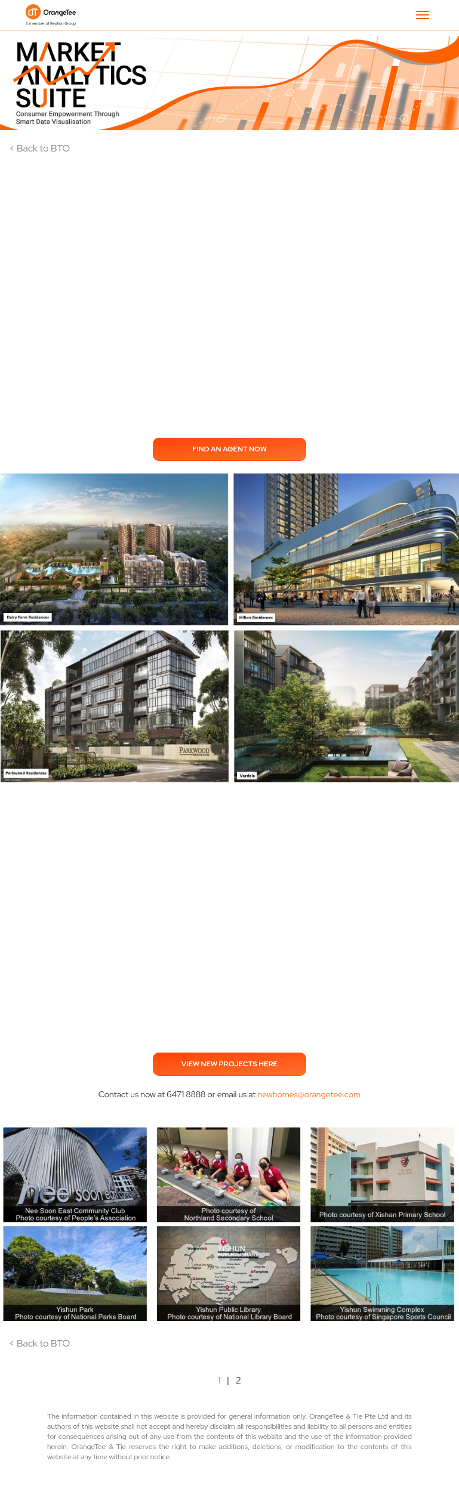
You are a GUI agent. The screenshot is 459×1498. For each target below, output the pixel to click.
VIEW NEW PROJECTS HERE (229, 1064)
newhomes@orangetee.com (309, 1094)
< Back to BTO (39, 148)
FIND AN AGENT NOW (229, 449)
